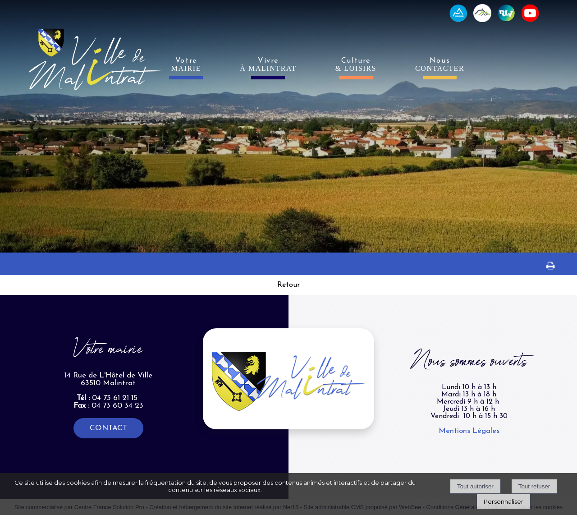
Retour (288, 285)
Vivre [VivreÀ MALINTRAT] (268, 64)
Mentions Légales (469, 431)
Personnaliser (503, 501)
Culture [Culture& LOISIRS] (355, 64)
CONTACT (108, 428)
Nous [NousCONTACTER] (439, 64)
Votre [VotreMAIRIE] (186, 64)
